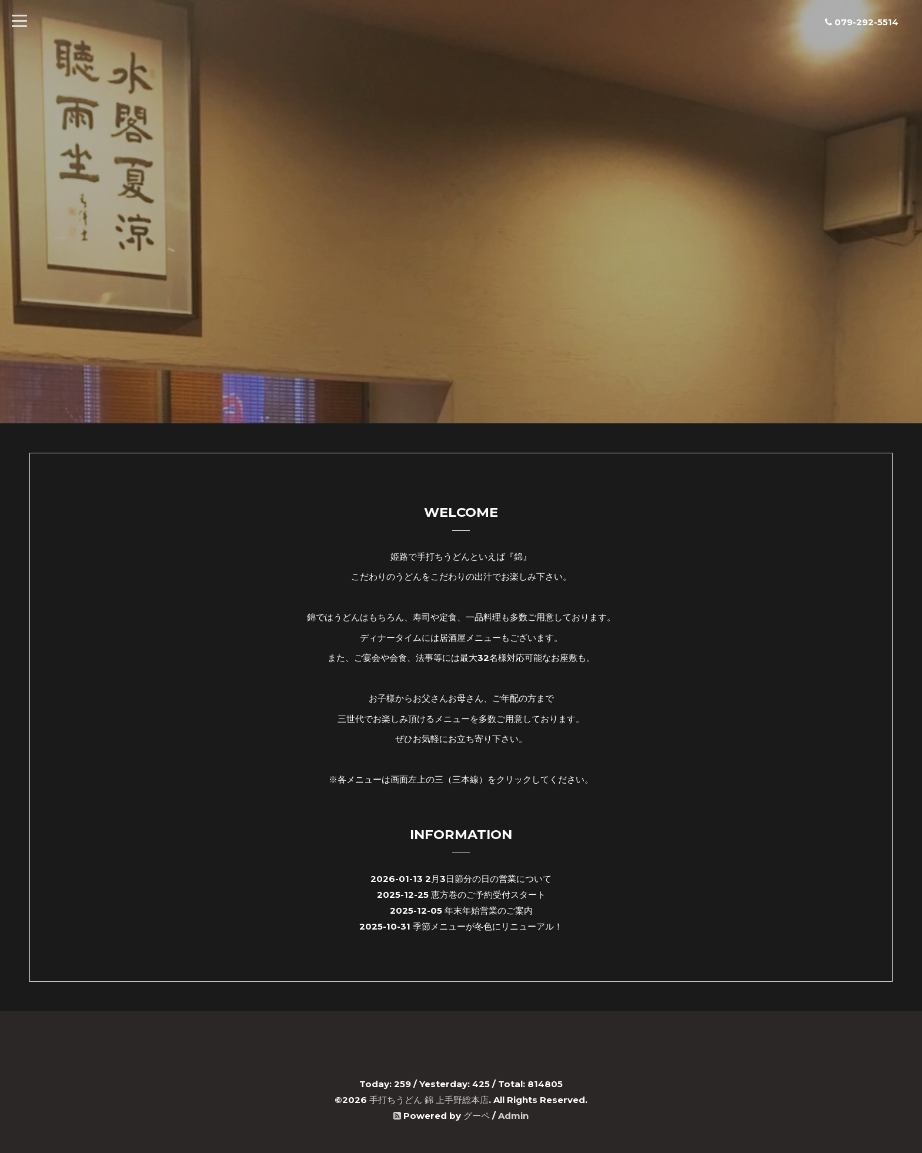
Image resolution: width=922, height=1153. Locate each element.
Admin (513, 1115)
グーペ (476, 1115)
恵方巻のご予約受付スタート (488, 894)
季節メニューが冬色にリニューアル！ (488, 926)
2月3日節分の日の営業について (488, 878)
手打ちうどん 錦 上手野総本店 (429, 1099)
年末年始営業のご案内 (489, 910)
